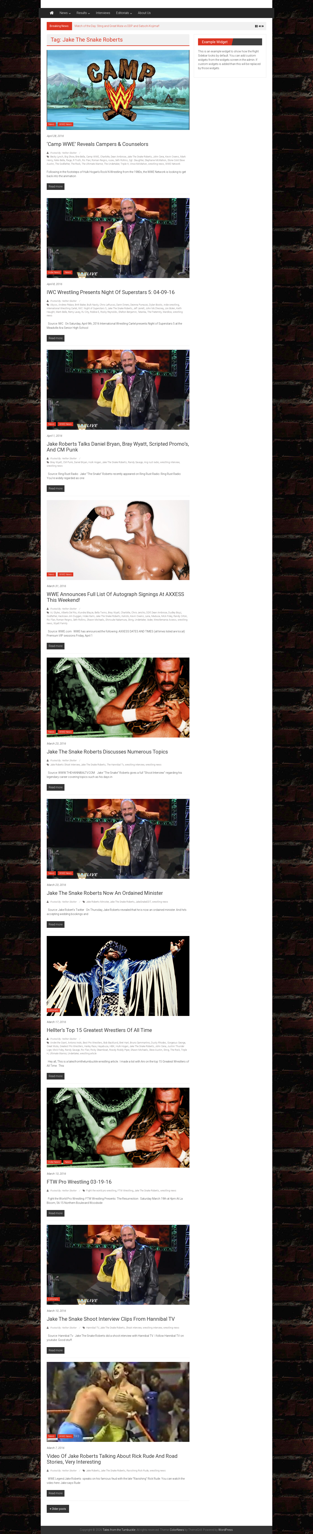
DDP (148, 612)
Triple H (125, 163)
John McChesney (155, 308)
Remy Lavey (74, 312)
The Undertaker (111, 163)
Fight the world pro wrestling (101, 1190)
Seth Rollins (121, 160)
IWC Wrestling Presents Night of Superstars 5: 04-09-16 (111, 292)
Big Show (69, 156)
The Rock (75, 163)
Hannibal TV (92, 1327)
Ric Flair (86, 160)
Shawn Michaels (95, 619)
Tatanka (142, 312)
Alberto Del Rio (68, 612)
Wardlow (167, 312)
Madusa (155, 616)
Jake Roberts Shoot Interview (65, 764)
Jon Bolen (170, 308)
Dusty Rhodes (158, 1042)
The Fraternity (154, 312)
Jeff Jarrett (139, 308)
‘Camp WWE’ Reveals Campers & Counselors (97, 144)
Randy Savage (135, 462)
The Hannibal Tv (115, 764)
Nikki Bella (59, 160)
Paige (69, 160)
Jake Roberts (93, 1470)
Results (82, 13)
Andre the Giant (58, 1042)
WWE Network (172, 163)
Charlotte (105, 156)
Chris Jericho (138, 612)
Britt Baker (80, 304)
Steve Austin (155, 1050)
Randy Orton (180, 616)
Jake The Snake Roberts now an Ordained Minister (105, 893)
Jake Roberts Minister (97, 901)
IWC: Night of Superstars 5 (92, 308)
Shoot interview (134, 1327)
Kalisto (125, 616)
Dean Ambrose (118, 156)
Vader (150, 619)
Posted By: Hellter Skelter (63, 153)
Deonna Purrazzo (139, 304)
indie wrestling (171, 304)
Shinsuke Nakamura (116, 619)
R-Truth (77, 160)
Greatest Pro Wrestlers (71, 1046)
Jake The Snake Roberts (139, 156)
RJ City (85, 312)
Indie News (54, 272)
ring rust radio (151, 462)
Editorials (122, 13)
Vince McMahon (138, 163)
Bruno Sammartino (140, 1042)
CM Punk (68, 462)
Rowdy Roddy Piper (119, 1050)
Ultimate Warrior (58, 1053)
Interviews (103, 13)
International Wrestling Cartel (62, 308)
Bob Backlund (110, 1042)
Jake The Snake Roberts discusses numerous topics (107, 752)
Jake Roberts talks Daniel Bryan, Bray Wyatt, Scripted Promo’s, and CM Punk (118, 447)
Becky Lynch (56, 156)
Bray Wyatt (56, 462)
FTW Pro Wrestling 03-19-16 (79, 1182)
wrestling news (156, 163)
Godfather (52, 616)
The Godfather (62, 163)
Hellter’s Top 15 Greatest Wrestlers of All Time (99, 1030)
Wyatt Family (60, 623)
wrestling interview (169, 462)
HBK (112, 1046)
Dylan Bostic (155, 304)
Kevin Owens (172, 156)
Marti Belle (61, 312)
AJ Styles (55, 612)
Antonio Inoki (75, 1042)
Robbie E (94, 312)
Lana (147, 616)
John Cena (158, 156)
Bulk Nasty (92, 304)
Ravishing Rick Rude (138, 1470)
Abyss (53, 304)
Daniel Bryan (80, 462)
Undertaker (140, 619)
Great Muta (52, 1046)
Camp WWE (92, 156)
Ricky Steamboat (99, 1050)
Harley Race (90, 1046)
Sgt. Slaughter (136, 160)
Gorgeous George (176, 1042)
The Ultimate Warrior (92, 163)
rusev (111, 160)
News (64, 13)
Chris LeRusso (107, 304)
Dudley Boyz (174, 612)
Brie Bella (80, 156)
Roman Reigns (99, 160)
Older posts (59, 1508)
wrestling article (88, 1053)
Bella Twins (101, 612)
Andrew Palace (66, 304)
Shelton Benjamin (127, 312)
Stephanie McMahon (155, 160)
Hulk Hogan (94, 462)
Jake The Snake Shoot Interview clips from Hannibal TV (111, 1319)
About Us (144, 13)
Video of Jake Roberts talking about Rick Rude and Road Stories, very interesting (112, 1459)
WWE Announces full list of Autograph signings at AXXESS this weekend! (115, 597)
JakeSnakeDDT (143, 901)
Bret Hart (124, 1042)
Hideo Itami (89, 616)
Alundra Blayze (85, 612)
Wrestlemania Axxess (165, 619)
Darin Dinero (122, 304)
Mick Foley (166, 616)
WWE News (65, 124)
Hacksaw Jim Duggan (69, 616)
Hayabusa (103, 1046)
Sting (131, 619)
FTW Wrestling (125, 1190)
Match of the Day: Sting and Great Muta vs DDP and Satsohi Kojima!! (117, 26)
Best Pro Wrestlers (92, 1042)
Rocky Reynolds (108, 312)
